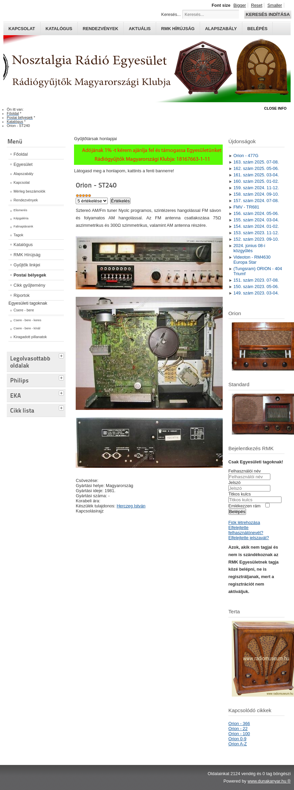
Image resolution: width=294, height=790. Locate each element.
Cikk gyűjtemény (29, 285)
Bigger (240, 5)
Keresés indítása (268, 14)
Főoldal (21, 154)
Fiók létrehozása (244, 522)
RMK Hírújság (27, 254)
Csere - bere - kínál (27, 328)
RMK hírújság (178, 28)
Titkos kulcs (239, 494)
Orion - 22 (238, 728)
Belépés (257, 28)
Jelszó (234, 482)
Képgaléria (21, 218)
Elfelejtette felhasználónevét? (245, 530)
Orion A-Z (237, 743)
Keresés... (171, 14)
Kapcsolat (21, 28)
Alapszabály (221, 28)
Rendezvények (100, 28)
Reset (256, 5)
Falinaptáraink (23, 226)
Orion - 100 (239, 733)
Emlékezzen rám (244, 505)
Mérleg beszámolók (29, 191)
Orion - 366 (239, 723)
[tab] (62, 355)
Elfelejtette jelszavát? (248, 537)
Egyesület (23, 164)
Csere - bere (24, 310)
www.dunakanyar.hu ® (269, 781)
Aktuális (140, 28)
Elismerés (20, 210)
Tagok (18, 235)
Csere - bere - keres (27, 320)
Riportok (22, 295)
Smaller (274, 5)
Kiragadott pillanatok (30, 337)
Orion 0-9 (237, 738)
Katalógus (59, 28)
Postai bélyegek (30, 275)
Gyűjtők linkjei (27, 264)
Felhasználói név (244, 471)
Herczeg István (131, 505)
